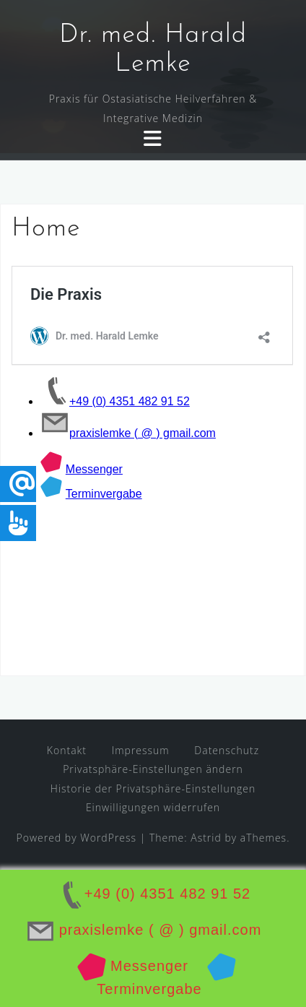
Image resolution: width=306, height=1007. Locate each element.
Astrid (206, 837)
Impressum (141, 750)
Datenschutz (226, 750)
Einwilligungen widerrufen (153, 807)
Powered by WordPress (77, 837)
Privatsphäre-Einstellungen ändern (153, 769)
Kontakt (67, 750)
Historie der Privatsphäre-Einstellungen (153, 788)
